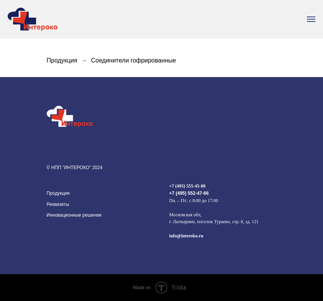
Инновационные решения (74, 215)
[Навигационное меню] (311, 19)
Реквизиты (58, 204)
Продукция (62, 60)
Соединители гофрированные (133, 60)
